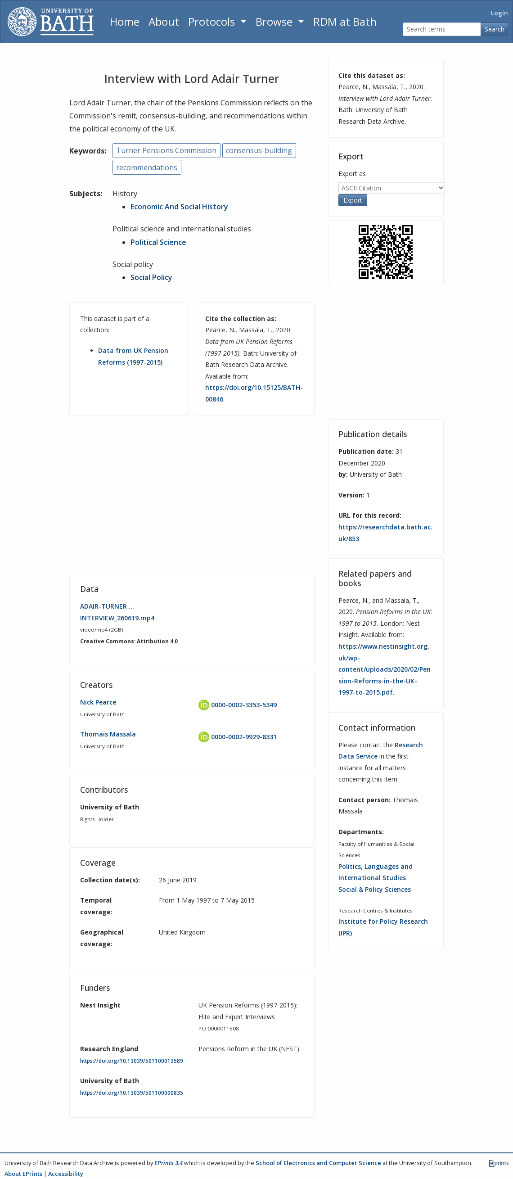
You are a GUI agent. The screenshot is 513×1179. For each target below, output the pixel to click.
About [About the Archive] (163, 21)
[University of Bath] (50, 22)
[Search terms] (442, 29)
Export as (352, 173)
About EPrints (23, 1174)
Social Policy (151, 277)
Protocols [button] (213, 21)
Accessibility (65, 1174)
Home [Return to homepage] (125, 21)
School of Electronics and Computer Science (318, 1163)
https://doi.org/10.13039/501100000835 (131, 1092)
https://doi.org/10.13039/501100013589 (131, 1060)
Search (494, 29)
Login (499, 13)
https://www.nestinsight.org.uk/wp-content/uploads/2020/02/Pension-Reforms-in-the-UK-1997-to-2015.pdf (384, 669)
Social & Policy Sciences (374, 889)
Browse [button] (275, 21)
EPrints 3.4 (168, 1163)
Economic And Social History (179, 207)
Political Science (158, 242)
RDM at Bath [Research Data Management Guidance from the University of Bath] (345, 21)
